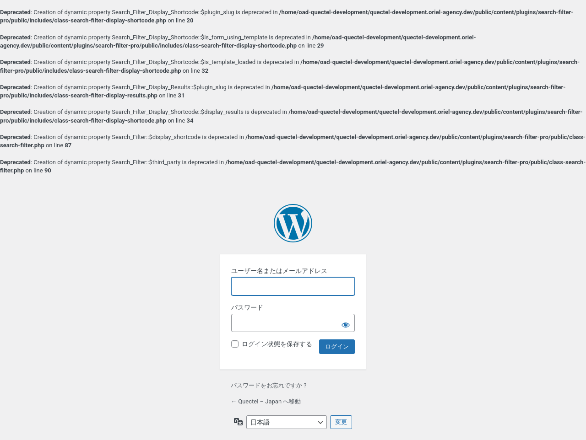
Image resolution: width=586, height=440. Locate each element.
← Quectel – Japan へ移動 (266, 401)
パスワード (247, 307)
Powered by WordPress (293, 223)
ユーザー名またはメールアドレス (279, 270)
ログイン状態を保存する (277, 344)
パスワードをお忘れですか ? (268, 385)
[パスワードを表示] (345, 323)
